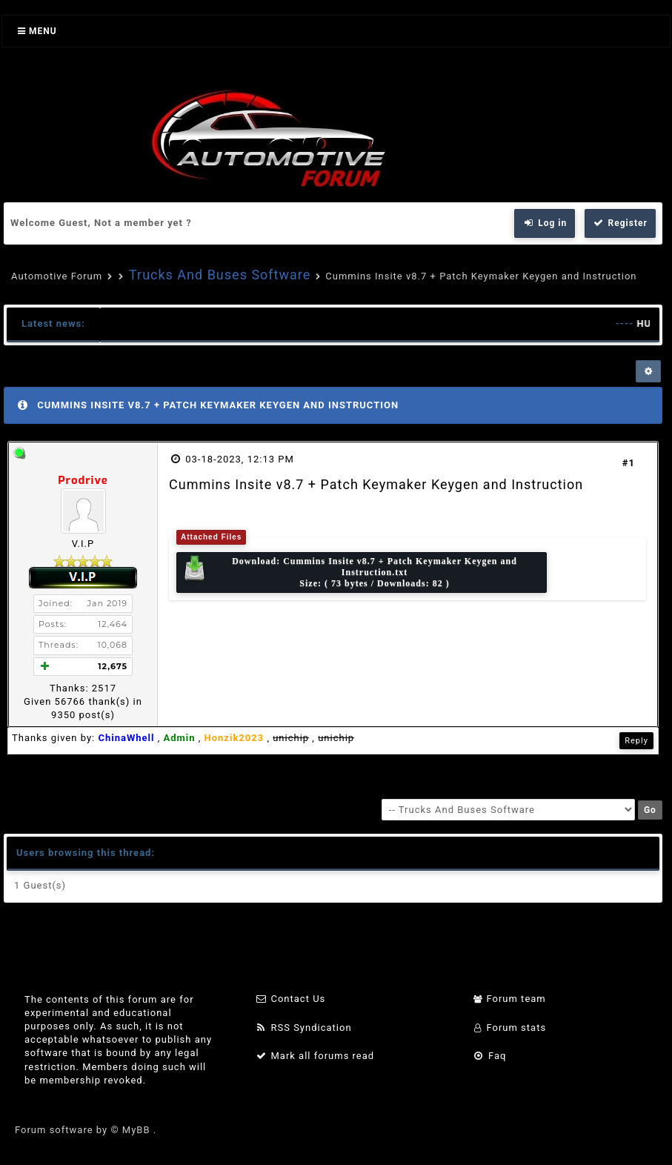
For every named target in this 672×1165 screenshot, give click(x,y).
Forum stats (509, 1027)
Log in (544, 223)
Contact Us (291, 998)
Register (620, 223)
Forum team (509, 998)
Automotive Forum (56, 276)
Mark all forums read (315, 1055)
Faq (489, 1055)
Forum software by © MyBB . (85, 1129)
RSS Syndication (304, 1027)
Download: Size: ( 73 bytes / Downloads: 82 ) (349, 572)
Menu (37, 31)
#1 (628, 462)
